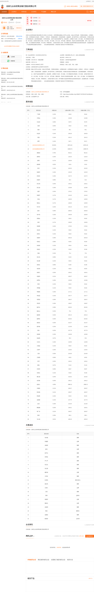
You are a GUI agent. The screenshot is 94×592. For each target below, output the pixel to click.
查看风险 (89, 20)
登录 (93, 1)
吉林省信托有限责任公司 (38, 145)
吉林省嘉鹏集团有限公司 (38, 149)
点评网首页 (88, 1)
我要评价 (89, 536)
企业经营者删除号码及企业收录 (11, 46)
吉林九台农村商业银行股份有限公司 (40, 91)
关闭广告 (90, 578)
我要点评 (90, 11)
